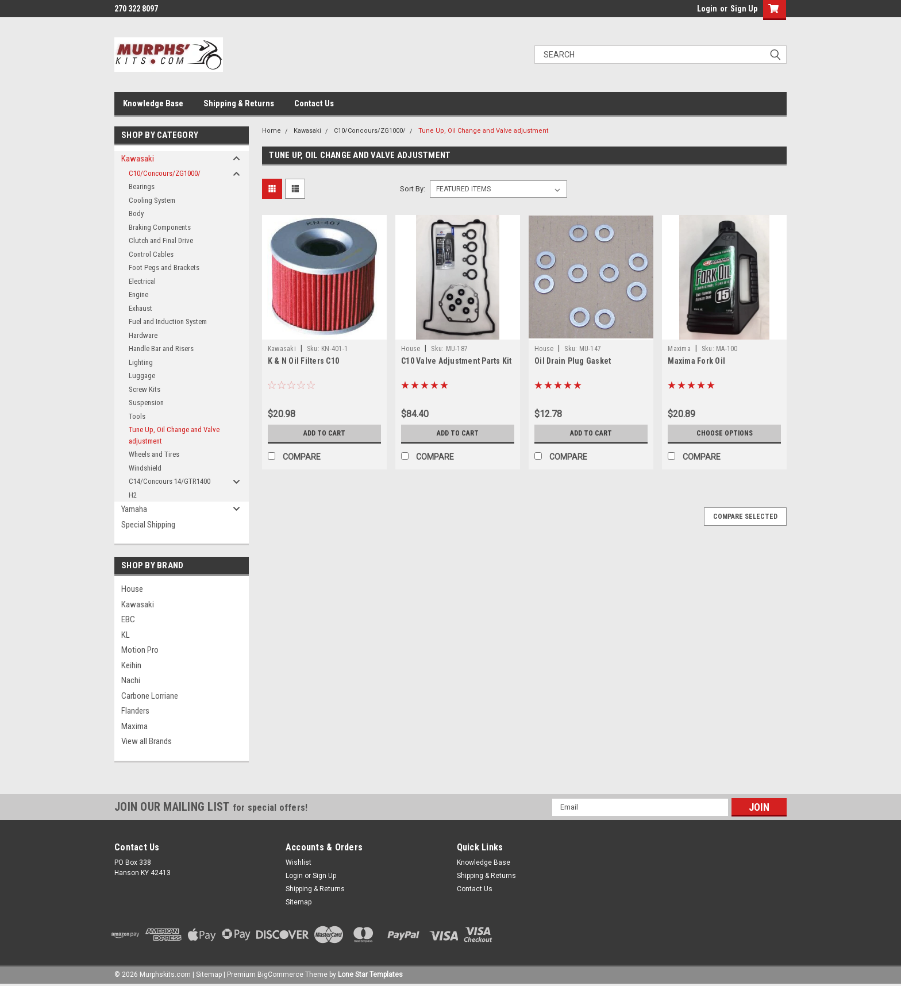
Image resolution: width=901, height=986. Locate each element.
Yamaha (134, 509)
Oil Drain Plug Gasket (572, 360)
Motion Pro (140, 650)
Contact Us (314, 103)
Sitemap (298, 902)
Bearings (142, 186)
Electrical (142, 281)
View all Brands (146, 741)
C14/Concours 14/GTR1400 (169, 481)
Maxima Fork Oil (696, 360)
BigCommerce (280, 974)
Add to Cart (324, 433)
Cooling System (152, 200)
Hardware (143, 335)
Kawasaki (137, 158)
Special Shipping (148, 524)
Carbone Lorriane (149, 696)
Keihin (131, 665)
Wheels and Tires (154, 454)
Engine (138, 294)
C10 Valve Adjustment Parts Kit (456, 360)
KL (125, 635)
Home (271, 130)
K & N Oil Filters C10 (303, 360)
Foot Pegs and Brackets (164, 267)
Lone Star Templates (370, 974)
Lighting (141, 362)
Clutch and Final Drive (161, 240)
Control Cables (151, 254)
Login (707, 8)
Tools (137, 416)
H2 (133, 495)
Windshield (145, 468)
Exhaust (140, 308)
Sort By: (412, 188)
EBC (128, 619)
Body (136, 213)
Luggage (142, 375)
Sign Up (743, 8)
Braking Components (160, 227)
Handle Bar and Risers (161, 348)
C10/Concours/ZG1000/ (165, 173)
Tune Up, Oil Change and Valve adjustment (174, 435)
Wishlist (298, 862)
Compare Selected (745, 517)
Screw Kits (144, 389)
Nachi (130, 680)
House (132, 589)
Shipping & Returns (238, 103)
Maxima (134, 726)
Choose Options (725, 433)
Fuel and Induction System (168, 321)
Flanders (135, 711)
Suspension (146, 402)
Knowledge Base (153, 103)
